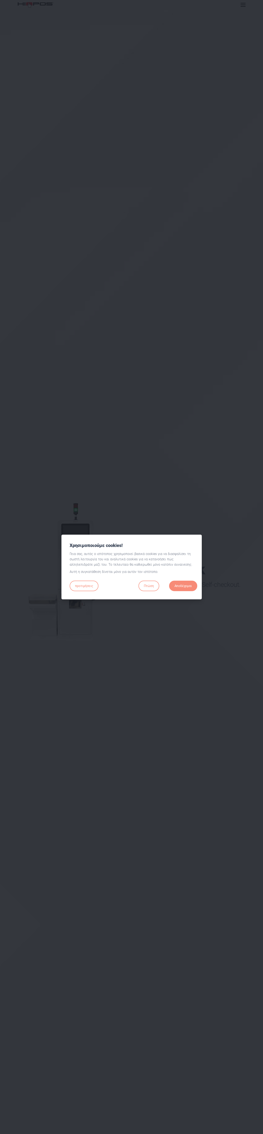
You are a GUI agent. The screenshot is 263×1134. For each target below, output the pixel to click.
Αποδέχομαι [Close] (183, 586)
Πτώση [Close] (149, 586)
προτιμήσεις (84, 586)
